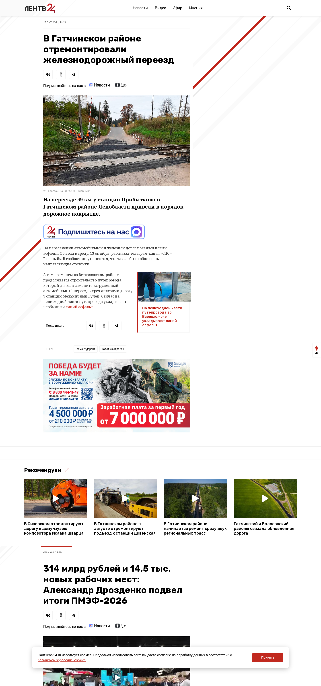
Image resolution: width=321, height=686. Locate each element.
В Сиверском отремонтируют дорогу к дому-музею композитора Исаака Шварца (54, 529)
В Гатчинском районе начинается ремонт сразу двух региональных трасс (195, 529)
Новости (140, 8)
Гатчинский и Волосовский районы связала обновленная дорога (264, 529)
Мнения (196, 8)
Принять (267, 657)
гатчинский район (113, 349)
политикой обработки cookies (62, 660)
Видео (160, 8)
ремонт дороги (85, 349)
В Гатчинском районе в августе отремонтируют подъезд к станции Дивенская (125, 529)
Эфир (177, 8)
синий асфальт (79, 306)
